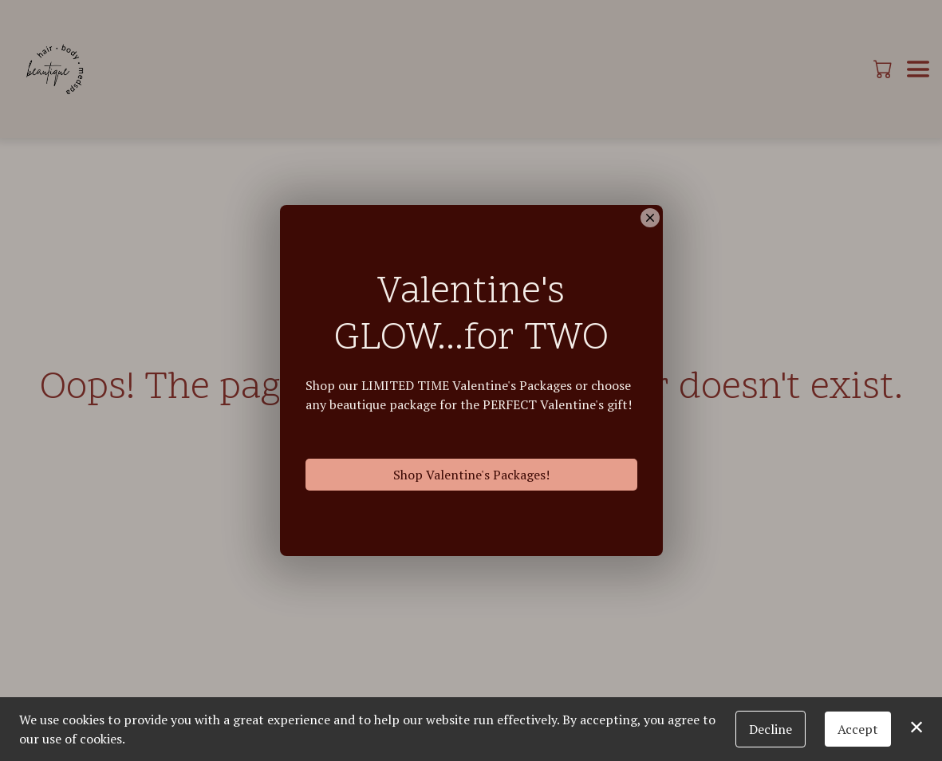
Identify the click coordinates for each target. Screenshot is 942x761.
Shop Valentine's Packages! (471, 475)
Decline (770, 729)
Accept (858, 729)
